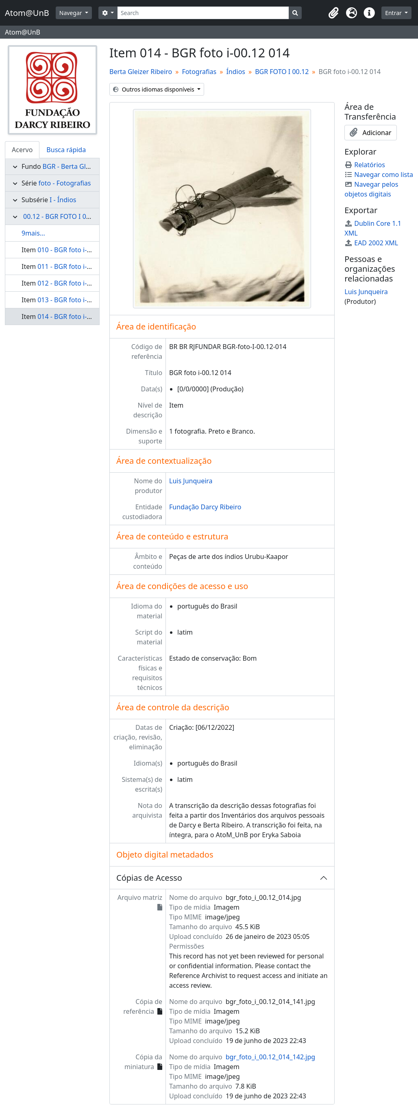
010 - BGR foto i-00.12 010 (76, 249)
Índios (235, 71)
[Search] (203, 13)
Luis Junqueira (191, 480)
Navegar (71, 13)
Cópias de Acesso (149, 877)
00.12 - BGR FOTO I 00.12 (61, 216)
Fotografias (199, 71)
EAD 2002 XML (371, 242)
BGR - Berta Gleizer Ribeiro (83, 166)
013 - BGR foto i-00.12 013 (76, 299)
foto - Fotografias (65, 183)
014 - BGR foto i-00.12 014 (76, 316)
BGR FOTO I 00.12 (282, 71)
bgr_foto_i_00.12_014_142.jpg (270, 1056)
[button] (333, 13)
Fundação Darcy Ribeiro (205, 506)
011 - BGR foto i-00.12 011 (76, 266)
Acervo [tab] (22, 149)
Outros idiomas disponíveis (154, 89)
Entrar (394, 13)
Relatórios (364, 164)
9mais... (33, 233)
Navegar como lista (378, 174)
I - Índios (63, 199)
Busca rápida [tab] (66, 149)
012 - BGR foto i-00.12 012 (76, 283)
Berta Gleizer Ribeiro (140, 71)
